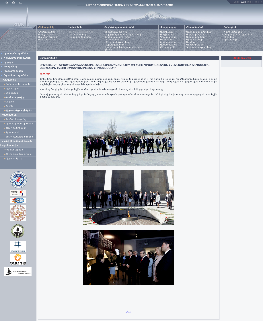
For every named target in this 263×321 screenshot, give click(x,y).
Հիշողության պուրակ (18, 154)
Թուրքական (167, 47)
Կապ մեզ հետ (46, 39)
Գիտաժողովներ (13, 71)
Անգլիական (167, 34)
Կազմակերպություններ (238, 34)
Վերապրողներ (195, 34)
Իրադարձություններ (16, 53)
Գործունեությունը (15, 119)
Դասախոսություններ (199, 47)
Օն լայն (10, 101)
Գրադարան (12, 132)
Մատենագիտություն (198, 32)
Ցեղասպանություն (115, 32)
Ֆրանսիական (168, 42)
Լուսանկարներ (78, 34)
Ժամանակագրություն (117, 37)
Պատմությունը (14, 149)
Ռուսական (166, 39)
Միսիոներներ (194, 39)
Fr (261, 2)
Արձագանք (230, 39)
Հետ (128, 312)
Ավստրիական (168, 44)
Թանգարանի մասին (17, 84)
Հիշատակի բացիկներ (19, 110)
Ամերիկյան (166, 32)
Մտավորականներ (80, 37)
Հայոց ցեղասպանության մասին (123, 34)
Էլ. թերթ (8, 62)
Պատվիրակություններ (17, 58)
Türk (249, 2)
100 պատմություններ (116, 42)
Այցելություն (12, 88)
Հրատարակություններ (19, 123)
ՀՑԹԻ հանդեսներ (16, 128)
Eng (236, 2)
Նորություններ (47, 32)
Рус (255, 2)
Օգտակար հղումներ (16, 75)
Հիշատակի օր (13, 158)
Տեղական (229, 37)
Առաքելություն (46, 34)
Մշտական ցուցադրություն (14, 93)
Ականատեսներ (195, 37)
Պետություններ (233, 32)
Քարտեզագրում (114, 44)
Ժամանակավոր (15, 97)
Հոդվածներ (10, 66)
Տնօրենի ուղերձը (48, 37)
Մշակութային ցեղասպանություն (123, 47)
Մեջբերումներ (194, 44)
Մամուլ (190, 42)
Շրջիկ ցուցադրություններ (17, 106)
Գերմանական (168, 37)
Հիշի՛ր (108, 50)
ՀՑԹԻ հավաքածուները (19, 136)
